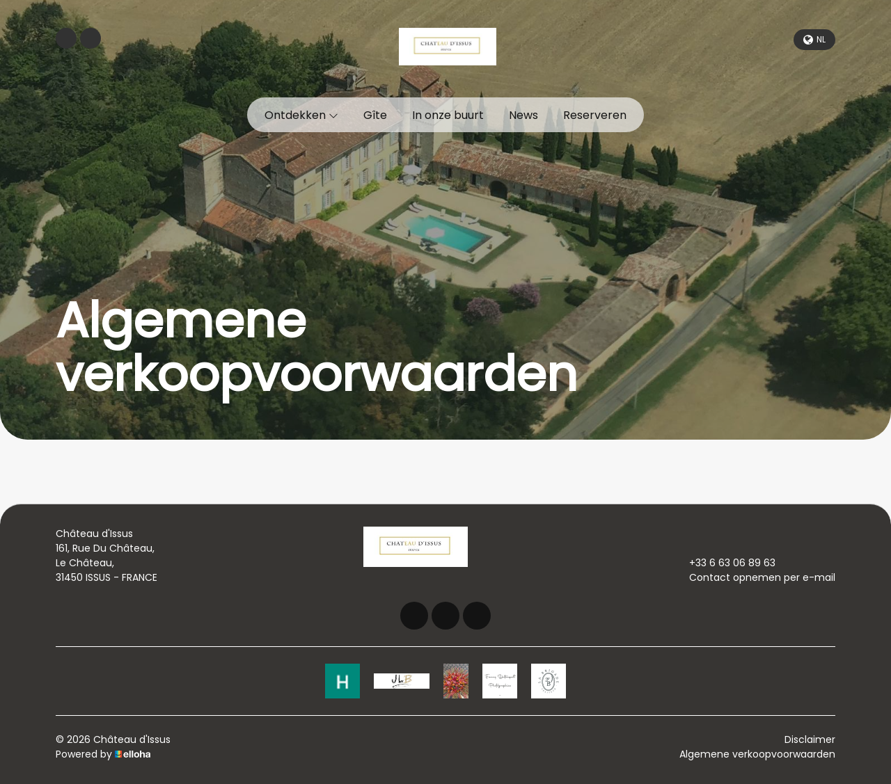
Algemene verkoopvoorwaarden (757, 754)
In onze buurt (448, 115)
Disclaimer (809, 739)
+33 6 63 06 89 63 (724, 563)
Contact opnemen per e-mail (754, 577)
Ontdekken (301, 115)
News (523, 115)
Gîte (375, 115)
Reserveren (594, 115)
